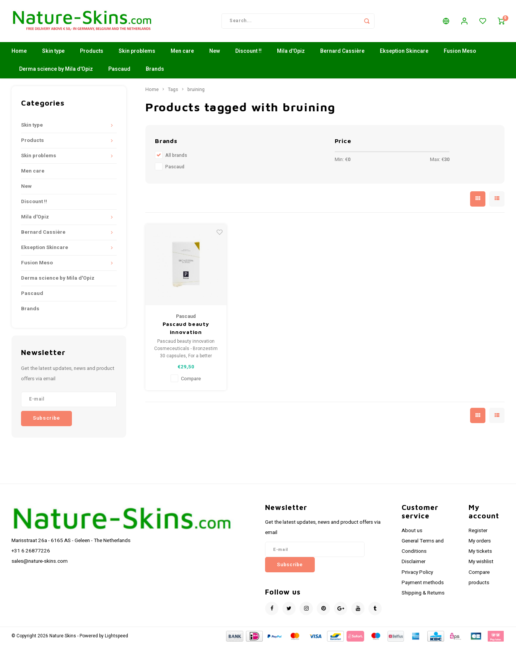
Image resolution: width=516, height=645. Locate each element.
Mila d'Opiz (291, 51)
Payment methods (423, 582)
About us (412, 530)
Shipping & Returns (423, 593)
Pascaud (119, 69)
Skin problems (137, 51)
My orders (480, 541)
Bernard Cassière (342, 51)
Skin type (53, 51)
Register (478, 530)
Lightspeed (116, 636)
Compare (191, 378)
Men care (182, 51)
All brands (176, 155)
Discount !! (248, 51)
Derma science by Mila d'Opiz (56, 69)
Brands (155, 69)
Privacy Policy (417, 572)
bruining (196, 89)
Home (19, 51)
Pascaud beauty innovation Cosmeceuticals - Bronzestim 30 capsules (185, 328)
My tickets (480, 551)
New (214, 51)
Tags (173, 89)
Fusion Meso (460, 51)
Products (91, 51)
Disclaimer (413, 562)
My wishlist (481, 562)
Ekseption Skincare (404, 51)
